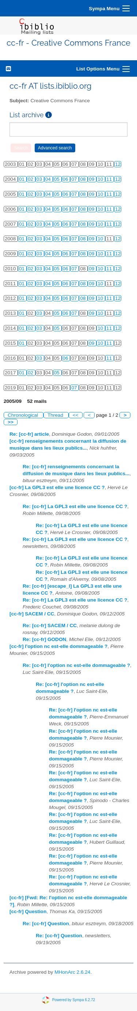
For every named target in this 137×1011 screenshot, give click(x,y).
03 (40, 179)
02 (31, 179)
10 (101, 179)
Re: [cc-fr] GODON (44, 639)
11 (109, 179)
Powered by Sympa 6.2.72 (73, 999)
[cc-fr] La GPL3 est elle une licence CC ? (57, 487)
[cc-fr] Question (27, 911)
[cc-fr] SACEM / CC (31, 614)
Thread (56, 415)
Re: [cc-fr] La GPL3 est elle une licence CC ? (75, 506)
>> (11, 422)
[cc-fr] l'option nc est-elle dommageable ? (58, 646)
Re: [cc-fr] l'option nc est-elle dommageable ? (76, 665)
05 (57, 179)
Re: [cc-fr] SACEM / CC (50, 625)
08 (83, 179)
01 (22, 179)
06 (66, 179)
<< (76, 415)
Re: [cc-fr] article (29, 434)
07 (74, 179)
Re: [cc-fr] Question (46, 923)
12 (118, 164)
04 (48, 179)
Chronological (23, 415)
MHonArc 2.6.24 (72, 972)
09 (92, 179)
